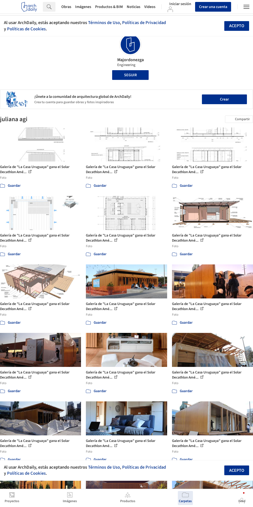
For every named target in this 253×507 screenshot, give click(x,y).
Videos (149, 7)
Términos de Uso (104, 22)
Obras (66, 7)
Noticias (133, 7)
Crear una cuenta (213, 6)
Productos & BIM (109, 7)
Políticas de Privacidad (144, 22)
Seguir (130, 75)
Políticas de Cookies (26, 29)
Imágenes (83, 7)
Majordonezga (130, 60)
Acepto (236, 26)
